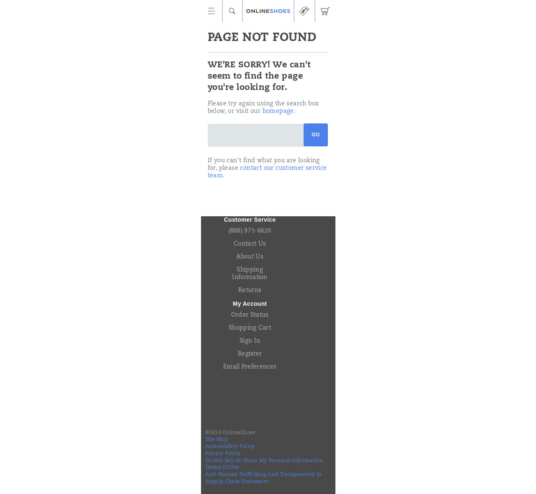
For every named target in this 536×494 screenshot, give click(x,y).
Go (316, 135)
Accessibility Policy (230, 446)
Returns (249, 291)
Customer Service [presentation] (250, 219)
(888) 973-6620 (250, 231)
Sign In (250, 341)
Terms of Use (222, 467)
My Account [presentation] (250, 303)
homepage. (279, 112)
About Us (249, 257)
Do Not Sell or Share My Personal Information (264, 460)
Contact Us (250, 244)
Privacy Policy (223, 453)
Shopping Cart (250, 328)
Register (250, 354)
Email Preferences (249, 367)
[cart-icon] (325, 11)
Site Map (216, 439)
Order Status (250, 315)
